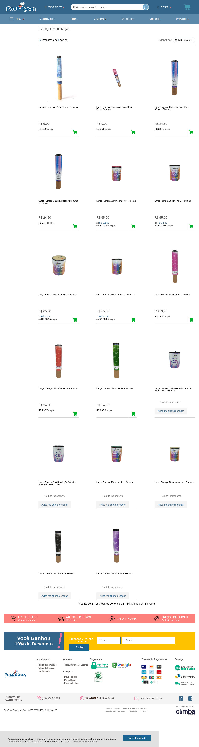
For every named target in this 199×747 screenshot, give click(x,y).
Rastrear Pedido (71, 700)
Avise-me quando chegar (171, 419)
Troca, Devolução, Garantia (76, 682)
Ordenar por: (164, 40)
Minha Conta (69, 697)
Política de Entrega (46, 685)
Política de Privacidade (85, 741)
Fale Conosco (44, 688)
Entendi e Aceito (137, 738)
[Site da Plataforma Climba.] (185, 727)
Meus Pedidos (70, 694)
